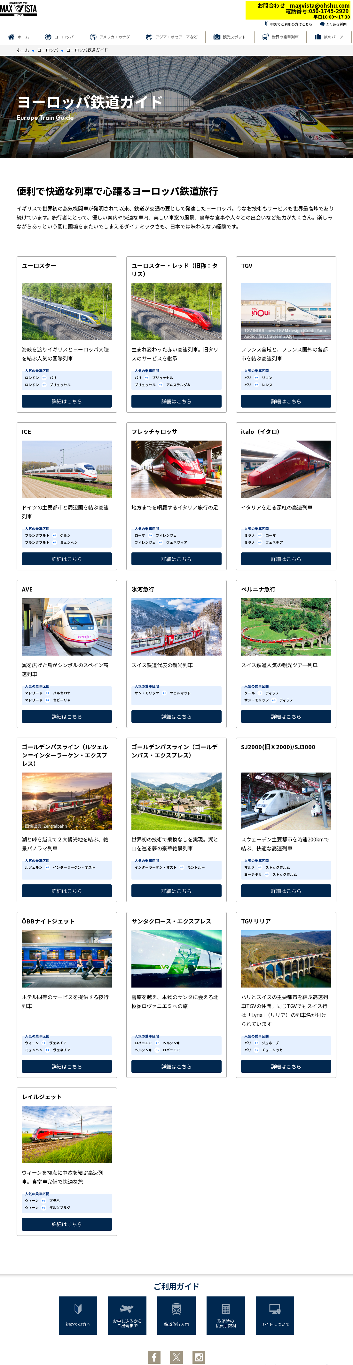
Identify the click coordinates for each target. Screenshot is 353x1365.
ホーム (23, 36)
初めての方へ (78, 1324)
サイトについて (275, 1324)
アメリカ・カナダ (114, 36)
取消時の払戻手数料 (226, 1323)
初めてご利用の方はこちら (291, 24)
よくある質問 (336, 24)
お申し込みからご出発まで (127, 1323)
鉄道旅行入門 (176, 1324)
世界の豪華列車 (285, 36)
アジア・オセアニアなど (176, 36)
